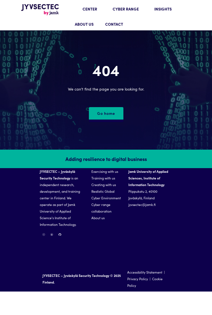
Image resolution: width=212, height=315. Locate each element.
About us (98, 217)
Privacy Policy (137, 278)
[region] (106, 221)
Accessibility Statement (144, 272)
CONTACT (114, 24)
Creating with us (103, 184)
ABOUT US (84, 24)
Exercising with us (104, 171)
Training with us (103, 178)
